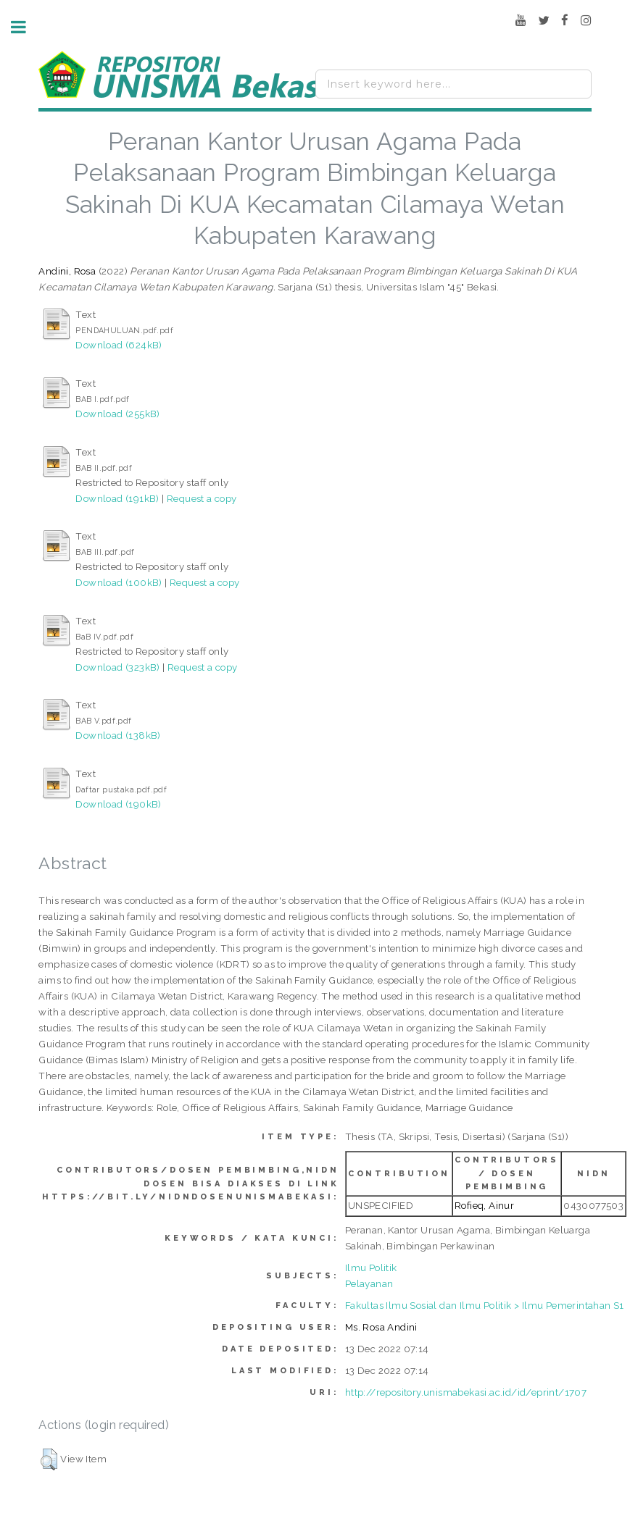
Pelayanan (369, 1283)
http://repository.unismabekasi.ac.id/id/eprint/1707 (466, 1392)
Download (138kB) (117, 735)
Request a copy (202, 498)
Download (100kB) (118, 582)
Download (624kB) (118, 345)
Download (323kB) (117, 667)
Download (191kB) (117, 498)
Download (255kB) (117, 413)
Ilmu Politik (371, 1267)
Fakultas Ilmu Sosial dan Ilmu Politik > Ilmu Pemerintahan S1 (484, 1305)
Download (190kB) (118, 804)
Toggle (26, 27)
